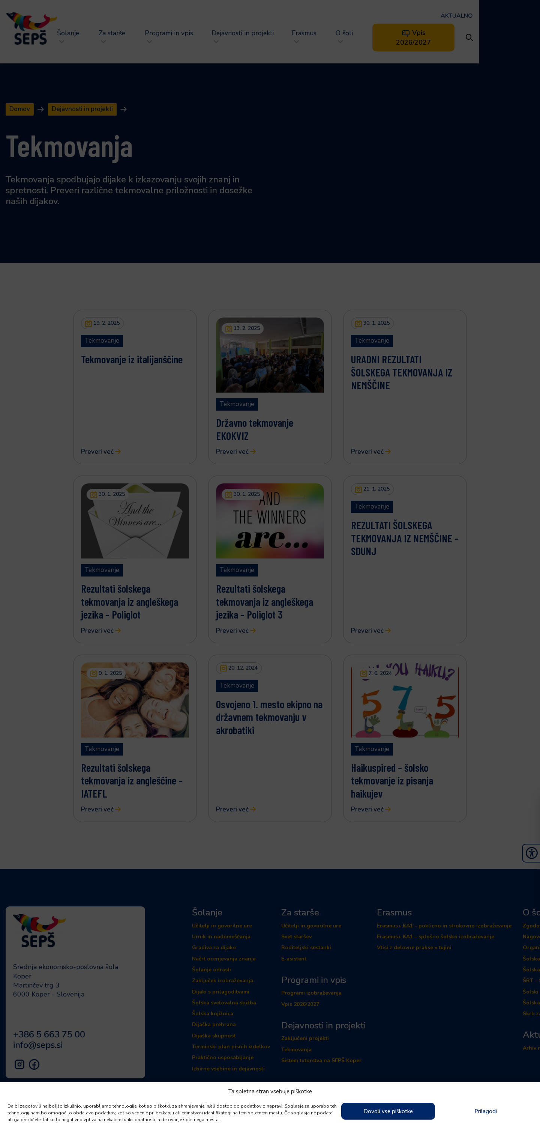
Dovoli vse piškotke (388, 1111)
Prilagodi (485, 1111)
